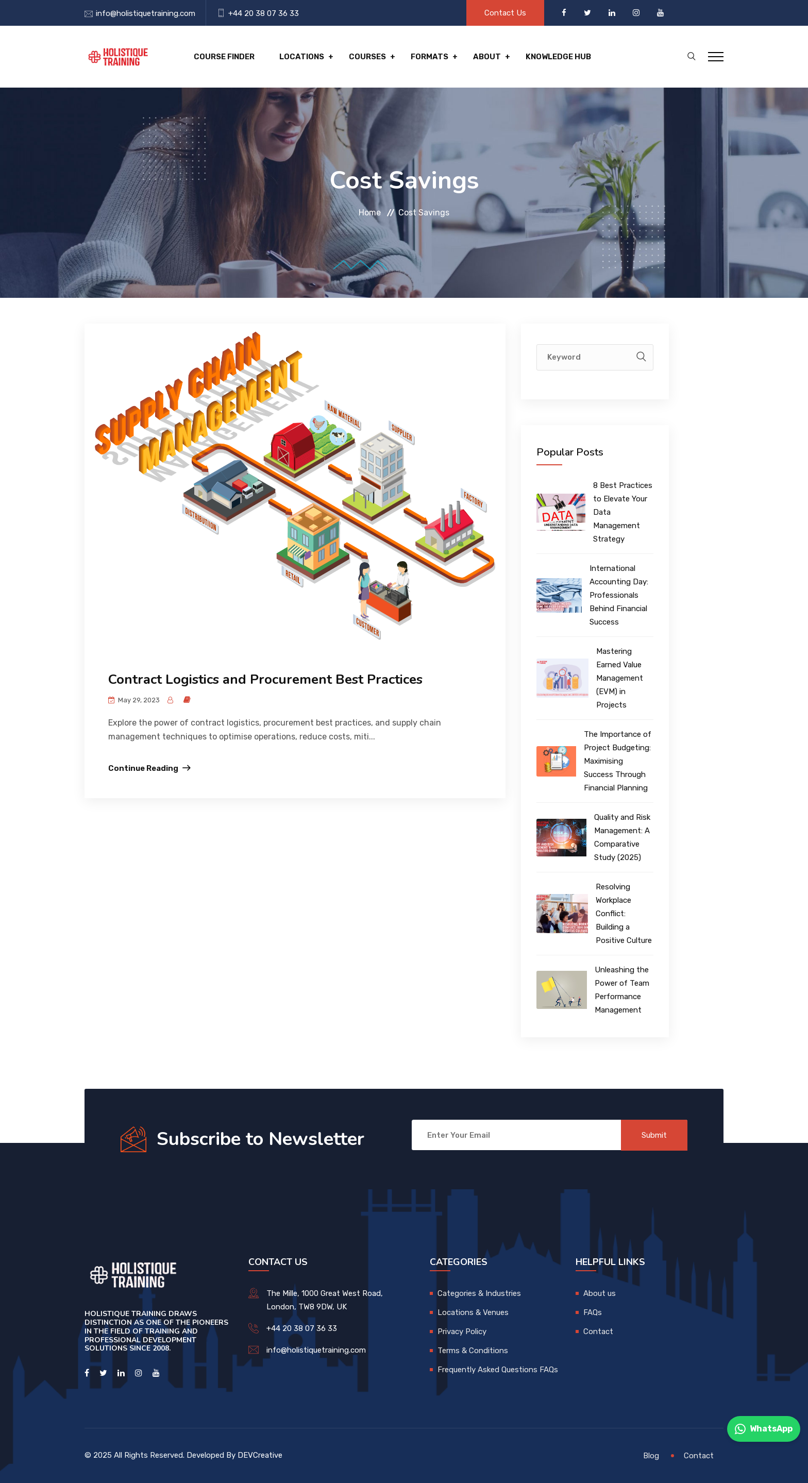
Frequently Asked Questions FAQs (497, 1369)
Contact (598, 1331)
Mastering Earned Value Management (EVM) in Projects (619, 678)
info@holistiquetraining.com (145, 13)
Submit (654, 1135)
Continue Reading (143, 768)
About (487, 56)
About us (599, 1293)
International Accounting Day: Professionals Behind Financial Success (619, 595)
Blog (651, 1455)
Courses (367, 56)
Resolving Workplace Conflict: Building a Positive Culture (624, 913)
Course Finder (224, 56)
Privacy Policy (461, 1331)
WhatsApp (764, 1429)
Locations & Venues (473, 1312)
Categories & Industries (479, 1293)
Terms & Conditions (472, 1350)
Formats (429, 56)
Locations (301, 56)
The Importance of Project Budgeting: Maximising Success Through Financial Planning (617, 761)
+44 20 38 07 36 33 (263, 13)
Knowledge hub (558, 56)
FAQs (592, 1312)
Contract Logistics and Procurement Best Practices (265, 679)
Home (370, 212)
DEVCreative (260, 1455)
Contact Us (505, 13)
